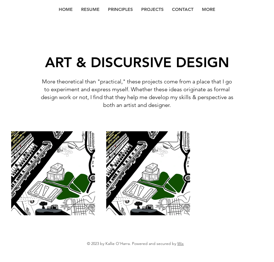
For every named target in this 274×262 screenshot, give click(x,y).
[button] (208, 10)
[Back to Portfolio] (12, 34)
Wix (180, 243)
